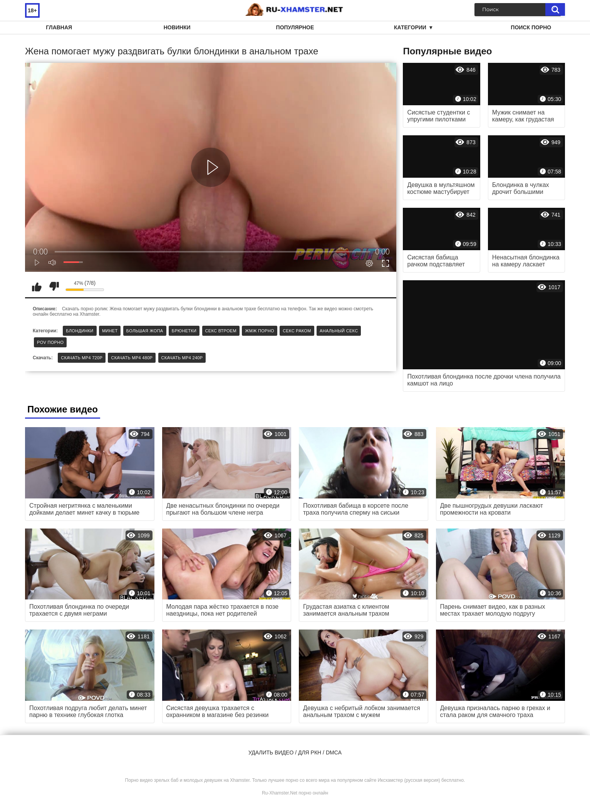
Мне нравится (36, 286)
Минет (110, 330)
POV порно (50, 342)
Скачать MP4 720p (81, 357)
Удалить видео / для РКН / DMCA (295, 752)
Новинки (177, 27)
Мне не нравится (54, 286)
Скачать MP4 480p (132, 357)
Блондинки (79, 330)
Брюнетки (184, 330)
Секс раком (297, 330)
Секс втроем (220, 330)
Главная (59, 27)
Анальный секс (339, 330)
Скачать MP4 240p (182, 357)
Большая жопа (144, 330)
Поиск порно (531, 27)
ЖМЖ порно (259, 330)
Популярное (295, 27)
